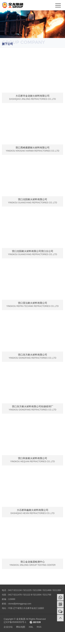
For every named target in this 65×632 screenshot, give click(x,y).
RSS (39, 627)
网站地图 (20, 627)
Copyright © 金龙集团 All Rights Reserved (25, 619)
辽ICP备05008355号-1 (15, 622)
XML (31, 627)
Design (35, 622)
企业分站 (8, 627)
